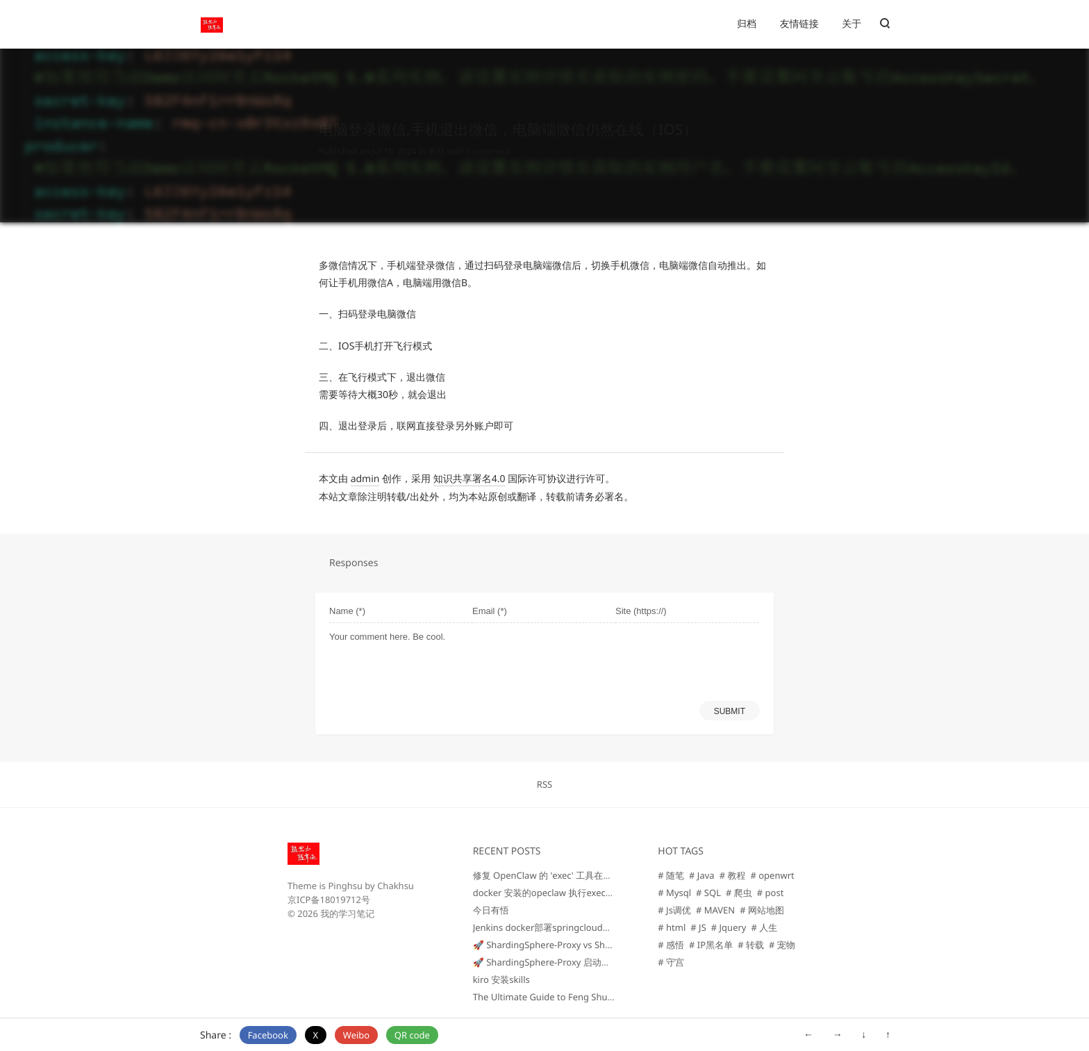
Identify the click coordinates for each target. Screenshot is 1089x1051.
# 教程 (733, 875)
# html (671, 927)
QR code (412, 1035)
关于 (851, 24)
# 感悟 (671, 944)
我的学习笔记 (347, 913)
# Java (702, 875)
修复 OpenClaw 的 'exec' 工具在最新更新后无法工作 (579, 875)
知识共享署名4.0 (469, 479)
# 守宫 (671, 962)
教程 (437, 138)
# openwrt (772, 875)
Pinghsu (345, 885)
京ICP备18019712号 (329, 899)
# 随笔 (671, 875)
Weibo (356, 1035)
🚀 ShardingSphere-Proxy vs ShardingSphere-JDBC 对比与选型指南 (612, 944)
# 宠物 (782, 944)
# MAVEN (715, 910)
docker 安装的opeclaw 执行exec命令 (548, 892)
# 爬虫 (739, 892)
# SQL (708, 892)
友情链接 (799, 24)
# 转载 (751, 944)
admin (365, 479)
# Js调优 (674, 910)
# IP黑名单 (711, 944)
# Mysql (674, 892)
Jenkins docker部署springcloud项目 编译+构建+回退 (580, 927)
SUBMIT (729, 711)
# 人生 (764, 927)
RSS (544, 784)
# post (770, 892)
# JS (698, 927)
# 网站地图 (762, 910)
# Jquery (729, 927)
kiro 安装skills (501, 979)
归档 (746, 24)
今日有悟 (491, 910)
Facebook (268, 1035)
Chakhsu (395, 885)
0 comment (488, 138)
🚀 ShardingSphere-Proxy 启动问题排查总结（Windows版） (597, 962)
